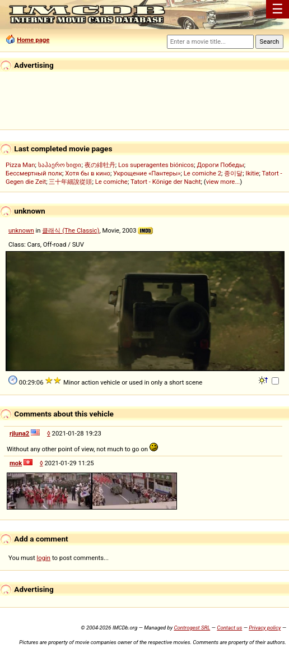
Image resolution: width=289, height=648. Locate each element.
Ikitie (252, 173)
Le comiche (111, 182)
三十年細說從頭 (70, 182)
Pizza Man (20, 165)
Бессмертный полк (34, 173)
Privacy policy (265, 627)
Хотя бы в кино (87, 173)
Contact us (229, 627)
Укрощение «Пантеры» (146, 173)
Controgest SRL (192, 627)
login (44, 558)
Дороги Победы (220, 165)
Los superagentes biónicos (156, 165)
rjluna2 (19, 433)
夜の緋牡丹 (100, 165)
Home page (33, 40)
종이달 (233, 173)
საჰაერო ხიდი (60, 165)
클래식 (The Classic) (70, 230)
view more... (223, 182)
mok (16, 463)
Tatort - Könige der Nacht (165, 182)
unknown (21, 230)
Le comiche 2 (202, 173)
